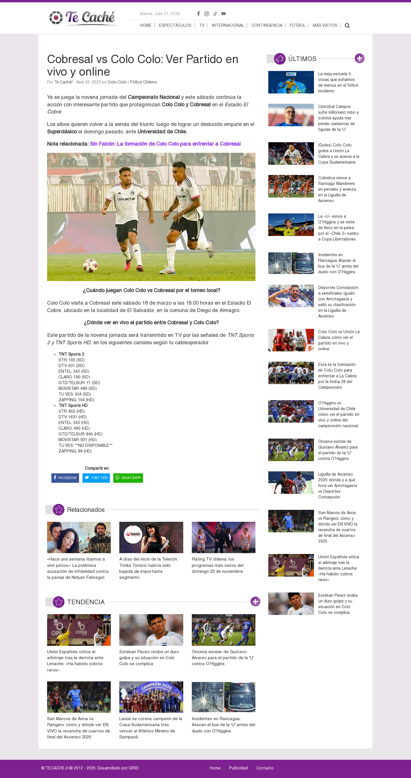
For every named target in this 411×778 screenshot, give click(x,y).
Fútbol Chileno (143, 82)
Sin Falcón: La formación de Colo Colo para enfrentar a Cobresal (164, 144)
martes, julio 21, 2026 (160, 13)
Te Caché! (63, 82)
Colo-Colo (117, 82)
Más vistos (325, 25)
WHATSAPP (128, 478)
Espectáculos (175, 25)
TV (201, 25)
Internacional (228, 25)
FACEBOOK (65, 478)
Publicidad (238, 768)
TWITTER (96, 478)
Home (146, 25)
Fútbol (297, 25)
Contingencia (266, 25)
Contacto (265, 768)
